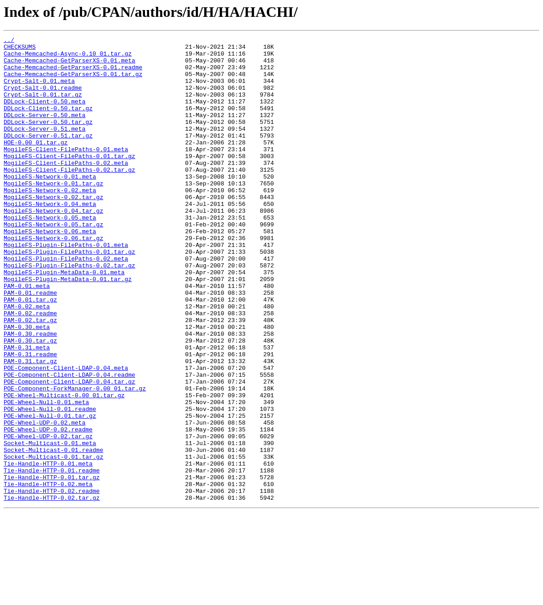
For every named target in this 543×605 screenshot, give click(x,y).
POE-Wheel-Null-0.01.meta (46, 476)
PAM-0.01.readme (30, 344)
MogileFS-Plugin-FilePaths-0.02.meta (66, 303)
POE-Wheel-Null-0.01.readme (50, 484)
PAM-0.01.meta (27, 336)
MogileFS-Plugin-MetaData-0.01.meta (64, 320)
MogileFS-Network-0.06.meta (50, 271)
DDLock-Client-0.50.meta (44, 115)
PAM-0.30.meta (27, 385)
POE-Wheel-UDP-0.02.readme (48, 508)
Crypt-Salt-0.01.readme (43, 98)
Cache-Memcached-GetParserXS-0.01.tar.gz (73, 82)
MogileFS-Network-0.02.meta (50, 221)
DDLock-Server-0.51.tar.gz (48, 156)
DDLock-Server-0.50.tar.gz (48, 139)
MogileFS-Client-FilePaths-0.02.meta (66, 189)
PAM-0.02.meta (27, 361)
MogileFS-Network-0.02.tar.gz (53, 230)
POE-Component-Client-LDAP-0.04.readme (69, 443)
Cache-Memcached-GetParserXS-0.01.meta (69, 66)
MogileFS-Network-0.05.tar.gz (53, 262)
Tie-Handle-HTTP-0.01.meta (48, 549)
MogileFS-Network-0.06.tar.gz (53, 279)
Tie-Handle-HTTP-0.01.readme (52, 558)
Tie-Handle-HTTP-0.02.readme (52, 582)
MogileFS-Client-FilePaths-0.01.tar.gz (69, 180)
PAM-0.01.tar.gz (30, 353)
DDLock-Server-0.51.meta (44, 148)
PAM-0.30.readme (30, 394)
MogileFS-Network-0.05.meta (50, 254)
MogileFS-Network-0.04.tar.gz (53, 246)
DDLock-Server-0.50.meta (44, 131)
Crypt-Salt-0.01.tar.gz (43, 107)
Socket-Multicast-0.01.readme (53, 533)
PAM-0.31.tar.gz (30, 426)
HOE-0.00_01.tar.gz (35, 164)
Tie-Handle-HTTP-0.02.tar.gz (52, 590)
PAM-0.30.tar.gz (30, 402)
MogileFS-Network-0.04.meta (50, 238)
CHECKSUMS (20, 49)
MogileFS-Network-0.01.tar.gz (53, 213)
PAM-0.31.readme (30, 418)
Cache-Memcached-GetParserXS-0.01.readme (73, 74)
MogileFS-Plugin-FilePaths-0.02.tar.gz (69, 312)
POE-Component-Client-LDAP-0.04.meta (66, 435)
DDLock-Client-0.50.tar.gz (48, 123)
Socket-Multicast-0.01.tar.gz (53, 541)
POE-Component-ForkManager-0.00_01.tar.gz (75, 459)
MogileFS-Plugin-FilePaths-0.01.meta (66, 287)
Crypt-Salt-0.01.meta (39, 90)
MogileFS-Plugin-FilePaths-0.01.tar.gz (69, 295)
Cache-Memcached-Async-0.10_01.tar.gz (68, 57)
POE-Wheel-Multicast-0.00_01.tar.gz (64, 467)
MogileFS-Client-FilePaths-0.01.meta (66, 172)
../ (9, 41)
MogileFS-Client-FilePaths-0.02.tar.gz (69, 197)
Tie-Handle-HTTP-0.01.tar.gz (52, 566)
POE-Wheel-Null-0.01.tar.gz (50, 492)
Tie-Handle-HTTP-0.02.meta (48, 574)
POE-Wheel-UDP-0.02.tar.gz (48, 517)
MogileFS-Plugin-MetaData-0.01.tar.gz (68, 328)
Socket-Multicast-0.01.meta (50, 525)
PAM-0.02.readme (30, 369)
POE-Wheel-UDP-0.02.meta (44, 500)
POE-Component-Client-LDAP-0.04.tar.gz (69, 451)
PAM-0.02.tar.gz (30, 377)
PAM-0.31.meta (27, 410)
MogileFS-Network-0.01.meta (50, 205)
